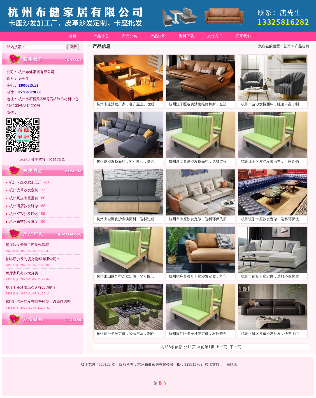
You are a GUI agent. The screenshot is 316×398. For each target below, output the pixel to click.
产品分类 (129, 36)
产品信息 (101, 36)
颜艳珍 (231, 364)
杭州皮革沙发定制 (23, 190)
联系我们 (243, 36)
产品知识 (158, 36)
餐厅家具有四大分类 (22, 273)
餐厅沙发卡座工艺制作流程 (27, 245)
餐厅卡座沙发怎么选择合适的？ (31, 287)
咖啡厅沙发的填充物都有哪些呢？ (33, 259)
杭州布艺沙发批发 (23, 222)
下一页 (235, 347)
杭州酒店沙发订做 (23, 206)
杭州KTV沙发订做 (23, 214)
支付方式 (215, 36)
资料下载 (186, 36)
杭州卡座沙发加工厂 (25, 182)
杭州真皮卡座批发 (23, 198)
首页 (73, 36)
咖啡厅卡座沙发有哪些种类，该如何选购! (39, 301)
